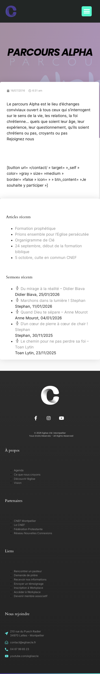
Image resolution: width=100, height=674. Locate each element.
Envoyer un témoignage (28, 583)
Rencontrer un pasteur (28, 571)
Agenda (19, 470)
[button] (87, 11)
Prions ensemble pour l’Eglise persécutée (52, 234)
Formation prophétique (35, 228)
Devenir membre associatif (30, 596)
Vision (18, 482)
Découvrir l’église (24, 478)
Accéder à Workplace (27, 592)
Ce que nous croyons (27, 474)
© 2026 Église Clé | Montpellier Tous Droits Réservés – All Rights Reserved (50, 434)
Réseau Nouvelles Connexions (33, 533)
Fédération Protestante (28, 529)
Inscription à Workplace (28, 587)
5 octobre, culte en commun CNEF (46, 257)
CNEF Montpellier (25, 521)
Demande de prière (26, 575)
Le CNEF (19, 525)
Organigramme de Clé (34, 240)
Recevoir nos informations (30, 579)
